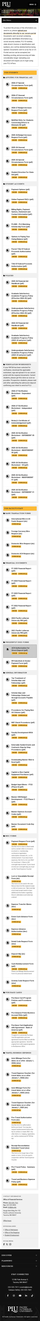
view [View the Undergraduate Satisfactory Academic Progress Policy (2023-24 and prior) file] (14, 358)
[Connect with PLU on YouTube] (20, 1295)
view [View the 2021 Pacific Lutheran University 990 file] (14, 635)
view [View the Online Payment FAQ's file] (14, 202)
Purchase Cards (12, 993)
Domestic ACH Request (20, 554)
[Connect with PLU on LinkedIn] (26, 1295)
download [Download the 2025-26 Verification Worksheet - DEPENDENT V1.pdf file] (23, 497)
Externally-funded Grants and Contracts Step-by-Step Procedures (23, 747)
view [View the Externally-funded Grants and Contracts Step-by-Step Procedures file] (14, 752)
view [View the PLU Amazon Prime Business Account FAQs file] (14, 1018)
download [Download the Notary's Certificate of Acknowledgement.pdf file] (23, 426)
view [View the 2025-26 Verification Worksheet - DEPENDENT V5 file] (14, 440)
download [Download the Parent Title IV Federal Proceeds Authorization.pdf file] (23, 256)
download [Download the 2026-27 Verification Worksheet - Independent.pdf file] (23, 413)
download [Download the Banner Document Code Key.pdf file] (23, 829)
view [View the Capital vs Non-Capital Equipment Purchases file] (14, 777)
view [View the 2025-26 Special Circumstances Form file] (14, 165)
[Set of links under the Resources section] (35, 1266)
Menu (32, 4)
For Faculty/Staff (13, 508)
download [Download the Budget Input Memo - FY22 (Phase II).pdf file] (23, 790)
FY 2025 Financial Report (21, 569)
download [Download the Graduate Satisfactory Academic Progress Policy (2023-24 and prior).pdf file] (23, 343)
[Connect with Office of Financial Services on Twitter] (7, 1245)
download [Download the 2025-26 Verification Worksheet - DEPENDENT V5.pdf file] (23, 440)
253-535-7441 (26, 1290)
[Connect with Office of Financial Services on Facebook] (4, 1245)
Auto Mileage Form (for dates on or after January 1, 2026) (22, 1060)
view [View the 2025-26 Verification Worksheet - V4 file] (14, 467)
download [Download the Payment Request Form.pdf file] (23, 844)
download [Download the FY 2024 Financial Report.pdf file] (23, 586)
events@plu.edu (26, 1287)
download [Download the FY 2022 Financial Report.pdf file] (23, 611)
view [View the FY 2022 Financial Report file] (14, 611)
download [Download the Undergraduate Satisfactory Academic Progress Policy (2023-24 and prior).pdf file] (23, 358)
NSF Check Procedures (20, 723)
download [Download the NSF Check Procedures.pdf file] (23, 725)
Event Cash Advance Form (22, 917)
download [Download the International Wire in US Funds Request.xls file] (16, 524)
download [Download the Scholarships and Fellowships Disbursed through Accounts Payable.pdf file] (23, 703)
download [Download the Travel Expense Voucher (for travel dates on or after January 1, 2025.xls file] (16, 1110)
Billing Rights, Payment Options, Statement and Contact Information (20, 211)
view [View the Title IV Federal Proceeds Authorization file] (14, 269)
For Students (11, 73)
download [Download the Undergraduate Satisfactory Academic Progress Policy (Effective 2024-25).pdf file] (23, 316)
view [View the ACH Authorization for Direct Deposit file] (14, 653)
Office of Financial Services (9, 14)
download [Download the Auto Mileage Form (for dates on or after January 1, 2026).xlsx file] (16, 1066)
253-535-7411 (13, 1287)
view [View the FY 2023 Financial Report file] (14, 598)
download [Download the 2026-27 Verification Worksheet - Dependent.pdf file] (23, 398)
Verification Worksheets (17, 364)
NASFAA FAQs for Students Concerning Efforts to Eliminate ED (22, 122)
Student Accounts (13, 184)
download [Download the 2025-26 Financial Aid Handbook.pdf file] (23, 286)
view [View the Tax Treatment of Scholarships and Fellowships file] (14, 685)
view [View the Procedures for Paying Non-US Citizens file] (14, 715)
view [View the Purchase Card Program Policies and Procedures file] (14, 1005)
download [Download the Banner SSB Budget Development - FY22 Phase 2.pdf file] (23, 804)
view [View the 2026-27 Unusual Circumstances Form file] (14, 100)
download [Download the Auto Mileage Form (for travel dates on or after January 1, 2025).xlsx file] (16, 1095)
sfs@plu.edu (12, 1207)
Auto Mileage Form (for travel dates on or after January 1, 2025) (21, 1090)
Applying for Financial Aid (18, 78)
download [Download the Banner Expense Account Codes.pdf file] (23, 817)
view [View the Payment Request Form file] (14, 844)
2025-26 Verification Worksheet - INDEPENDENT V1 (22, 477)
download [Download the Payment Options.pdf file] (23, 192)
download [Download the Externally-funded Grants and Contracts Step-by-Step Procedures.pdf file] (23, 752)
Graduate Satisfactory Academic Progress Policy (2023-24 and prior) (22, 337)
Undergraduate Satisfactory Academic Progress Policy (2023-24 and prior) (22, 352)
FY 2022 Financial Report (21, 606)
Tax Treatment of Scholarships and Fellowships (18, 680)
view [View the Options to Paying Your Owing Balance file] (14, 242)
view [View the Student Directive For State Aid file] (14, 177)
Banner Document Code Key (22, 824)
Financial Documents (15, 563)
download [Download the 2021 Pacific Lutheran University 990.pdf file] (23, 635)
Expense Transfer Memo (21, 904)
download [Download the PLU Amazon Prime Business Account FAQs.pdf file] (23, 1018)
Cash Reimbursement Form (22, 964)
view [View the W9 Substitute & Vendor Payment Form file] (14, 666)
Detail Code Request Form (22, 941)
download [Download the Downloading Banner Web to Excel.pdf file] (23, 765)
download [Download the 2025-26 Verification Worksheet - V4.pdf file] (23, 467)
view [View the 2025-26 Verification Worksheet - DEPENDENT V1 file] (14, 497)
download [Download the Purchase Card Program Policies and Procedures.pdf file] (23, 1005)
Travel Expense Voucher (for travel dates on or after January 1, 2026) (23, 1075)
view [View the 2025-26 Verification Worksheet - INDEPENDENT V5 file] (14, 455)
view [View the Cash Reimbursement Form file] (14, 969)
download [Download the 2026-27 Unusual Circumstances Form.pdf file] (23, 100)
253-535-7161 (13, 1203)
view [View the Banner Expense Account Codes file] (14, 817)
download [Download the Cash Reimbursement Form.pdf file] (23, 969)
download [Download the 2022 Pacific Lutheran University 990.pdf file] (23, 623)
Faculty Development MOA (22, 733)
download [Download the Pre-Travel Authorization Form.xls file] (16, 1122)
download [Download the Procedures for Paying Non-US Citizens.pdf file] (23, 715)
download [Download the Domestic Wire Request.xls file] (16, 546)
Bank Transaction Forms (17, 513)
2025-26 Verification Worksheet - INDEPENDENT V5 (22, 450)
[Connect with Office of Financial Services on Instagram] (10, 1245)
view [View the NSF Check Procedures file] (14, 725)
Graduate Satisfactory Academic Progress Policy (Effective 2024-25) (22, 296)
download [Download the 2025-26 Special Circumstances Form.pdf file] (23, 165)
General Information (15, 673)
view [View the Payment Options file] (14, 192)
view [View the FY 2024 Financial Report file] (14, 586)
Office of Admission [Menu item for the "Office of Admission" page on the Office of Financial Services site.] (11, 1230)
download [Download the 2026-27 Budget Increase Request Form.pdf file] (23, 113)
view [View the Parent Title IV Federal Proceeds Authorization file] (14, 256)
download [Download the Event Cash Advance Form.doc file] (16, 922)
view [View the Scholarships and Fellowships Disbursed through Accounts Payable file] (14, 703)
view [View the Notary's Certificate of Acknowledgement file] (14, 426)
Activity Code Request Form (22, 981)
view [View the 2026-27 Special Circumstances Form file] (14, 88)
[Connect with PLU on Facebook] (8, 1295)
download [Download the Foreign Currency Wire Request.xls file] (16, 536)
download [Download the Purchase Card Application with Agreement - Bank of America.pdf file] (23, 1033)
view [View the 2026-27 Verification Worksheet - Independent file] (14, 413)
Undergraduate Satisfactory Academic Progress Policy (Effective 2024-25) (22, 310)
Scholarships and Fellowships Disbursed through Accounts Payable (22, 695)
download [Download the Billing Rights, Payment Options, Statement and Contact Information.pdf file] (23, 217)
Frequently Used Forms (16, 642)
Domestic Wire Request (21, 544)
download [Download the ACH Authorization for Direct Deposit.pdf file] (23, 653)
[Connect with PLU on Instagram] (14, 1295)
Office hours (7, 1221)
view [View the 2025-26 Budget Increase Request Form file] (14, 140)
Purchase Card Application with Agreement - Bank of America (22, 1027)
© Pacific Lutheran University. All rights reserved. (20, 1317)
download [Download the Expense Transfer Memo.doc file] (16, 909)
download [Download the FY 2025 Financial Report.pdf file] (23, 573)
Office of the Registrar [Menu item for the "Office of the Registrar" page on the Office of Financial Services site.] (12, 1232)
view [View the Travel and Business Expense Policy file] (14, 1184)
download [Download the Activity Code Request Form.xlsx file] (16, 986)
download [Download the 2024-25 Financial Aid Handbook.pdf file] (23, 328)
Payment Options (18, 189)
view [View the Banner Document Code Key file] (14, 829)
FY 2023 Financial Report (21, 593)
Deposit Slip (16, 954)
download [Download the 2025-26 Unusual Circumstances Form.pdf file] (23, 152)
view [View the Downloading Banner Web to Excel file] (14, 765)
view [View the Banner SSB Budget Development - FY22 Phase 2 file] (14, 804)
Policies (8, 276)
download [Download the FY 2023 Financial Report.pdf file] (23, 598)
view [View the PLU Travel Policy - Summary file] (14, 1172)
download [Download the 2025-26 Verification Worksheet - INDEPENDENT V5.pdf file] (23, 455)
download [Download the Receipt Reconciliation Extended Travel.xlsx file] (16, 1150)
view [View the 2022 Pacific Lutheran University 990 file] (14, 623)
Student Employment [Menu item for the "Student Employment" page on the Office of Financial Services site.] (12, 1235)
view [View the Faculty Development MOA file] (14, 737)
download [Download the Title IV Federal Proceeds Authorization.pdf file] (23, 269)
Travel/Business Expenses (17, 1053)
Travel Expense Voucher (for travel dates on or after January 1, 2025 (23, 1105)
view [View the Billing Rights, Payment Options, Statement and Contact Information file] (14, 217)
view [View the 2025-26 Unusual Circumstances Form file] (14, 152)
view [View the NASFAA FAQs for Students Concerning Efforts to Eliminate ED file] (14, 127)
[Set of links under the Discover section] (35, 1255)
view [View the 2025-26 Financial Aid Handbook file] (14, 286)
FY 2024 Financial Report (21, 581)
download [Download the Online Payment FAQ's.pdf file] (23, 202)
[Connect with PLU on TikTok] (32, 1295)
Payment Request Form (20, 841)
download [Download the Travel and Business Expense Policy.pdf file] (23, 1184)
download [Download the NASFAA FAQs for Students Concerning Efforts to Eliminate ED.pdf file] (23, 127)
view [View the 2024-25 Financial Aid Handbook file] (14, 328)
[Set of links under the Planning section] (35, 1260)
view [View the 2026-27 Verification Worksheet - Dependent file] (14, 398)
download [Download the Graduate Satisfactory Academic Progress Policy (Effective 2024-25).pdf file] (23, 301)
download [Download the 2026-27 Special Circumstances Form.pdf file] (23, 88)
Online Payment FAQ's (20, 199)
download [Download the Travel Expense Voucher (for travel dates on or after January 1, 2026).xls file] (16, 1080)
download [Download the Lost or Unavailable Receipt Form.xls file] (16, 881)
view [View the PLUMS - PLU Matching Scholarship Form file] (14, 229)
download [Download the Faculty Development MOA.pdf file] (23, 737)
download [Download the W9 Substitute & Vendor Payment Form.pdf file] (23, 666)
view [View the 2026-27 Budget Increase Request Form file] (14, 113)
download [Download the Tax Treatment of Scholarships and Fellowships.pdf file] (23, 685)
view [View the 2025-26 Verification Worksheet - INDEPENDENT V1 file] (14, 482)
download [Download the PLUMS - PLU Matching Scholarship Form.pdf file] (23, 229)
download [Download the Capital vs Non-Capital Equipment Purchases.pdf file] (23, 777)
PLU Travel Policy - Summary (23, 1167)
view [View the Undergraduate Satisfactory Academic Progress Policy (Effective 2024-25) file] (14, 316)
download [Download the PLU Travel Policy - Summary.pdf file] (23, 1172)
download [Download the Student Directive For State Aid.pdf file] (23, 177)
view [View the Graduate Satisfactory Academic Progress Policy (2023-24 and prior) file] (14, 343)
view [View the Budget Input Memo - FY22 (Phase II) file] (14, 790)
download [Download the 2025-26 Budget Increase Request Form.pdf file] (23, 140)
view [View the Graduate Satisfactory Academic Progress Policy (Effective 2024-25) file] (14, 301)
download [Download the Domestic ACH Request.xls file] (16, 556)
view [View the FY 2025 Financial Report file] (14, 573)
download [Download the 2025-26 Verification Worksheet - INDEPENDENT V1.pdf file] (23, 482)
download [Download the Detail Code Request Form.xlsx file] (16, 946)
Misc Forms (9, 836)
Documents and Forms (24, 14)
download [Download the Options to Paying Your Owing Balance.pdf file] (23, 242)
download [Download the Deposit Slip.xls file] (16, 956)
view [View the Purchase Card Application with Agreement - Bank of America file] (14, 1033)
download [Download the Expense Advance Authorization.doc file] (16, 934)
